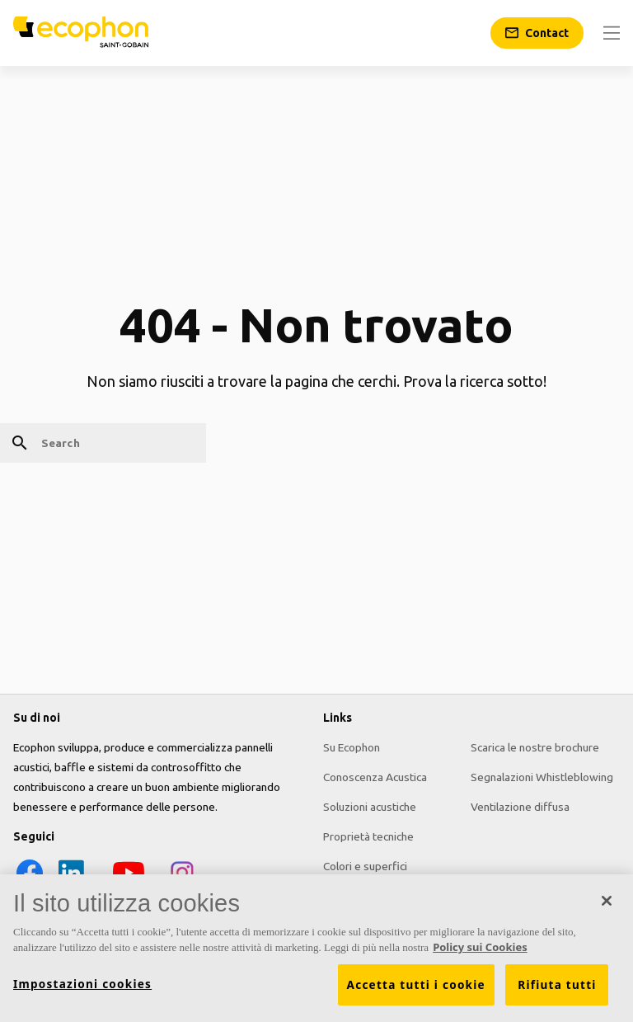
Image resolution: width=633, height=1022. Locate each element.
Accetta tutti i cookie (416, 984)
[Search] (103, 443)
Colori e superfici (365, 866)
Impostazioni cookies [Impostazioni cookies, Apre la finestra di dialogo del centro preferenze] (82, 984)
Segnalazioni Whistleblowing (542, 777)
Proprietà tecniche (368, 836)
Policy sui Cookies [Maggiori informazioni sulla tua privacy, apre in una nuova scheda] (480, 947)
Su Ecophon (351, 747)
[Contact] (537, 33)
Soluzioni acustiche (369, 806)
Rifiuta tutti (557, 984)
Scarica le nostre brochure (535, 747)
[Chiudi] (606, 901)
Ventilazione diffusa (520, 806)
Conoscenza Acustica (375, 777)
